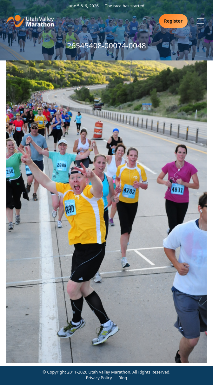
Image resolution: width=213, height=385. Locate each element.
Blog (122, 378)
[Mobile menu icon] (200, 21)
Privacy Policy (99, 378)
